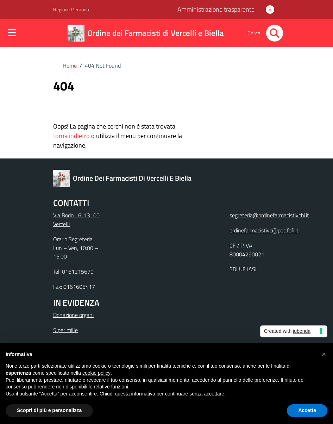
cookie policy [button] (96, 373)
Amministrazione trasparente (216, 9)
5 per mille (65, 330)
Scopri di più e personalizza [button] (49, 410)
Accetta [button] (307, 410)
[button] (323, 354)
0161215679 (78, 271)
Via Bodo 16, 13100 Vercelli (76, 219)
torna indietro (71, 136)
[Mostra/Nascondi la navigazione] (12, 33)
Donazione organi (73, 315)
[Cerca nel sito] (274, 33)
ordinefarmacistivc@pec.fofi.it (264, 230)
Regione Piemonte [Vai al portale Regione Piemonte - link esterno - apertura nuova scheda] (71, 9)
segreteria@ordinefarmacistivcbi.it (269, 215)
